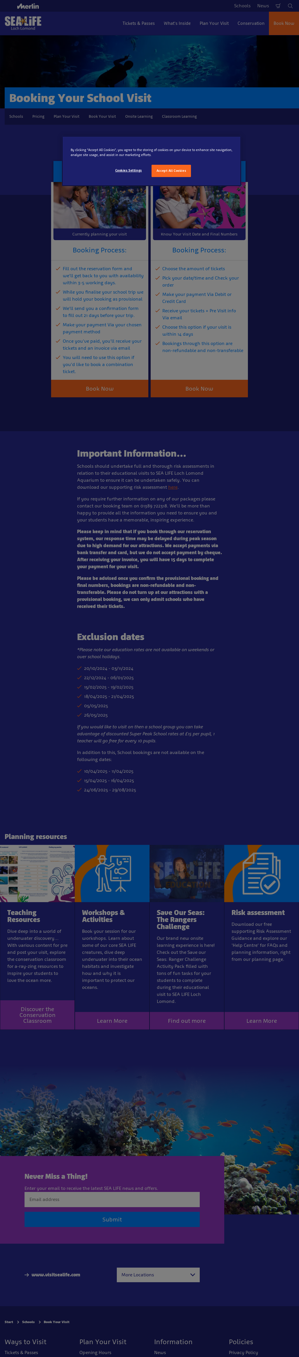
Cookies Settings (128, 170)
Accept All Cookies (171, 171)
